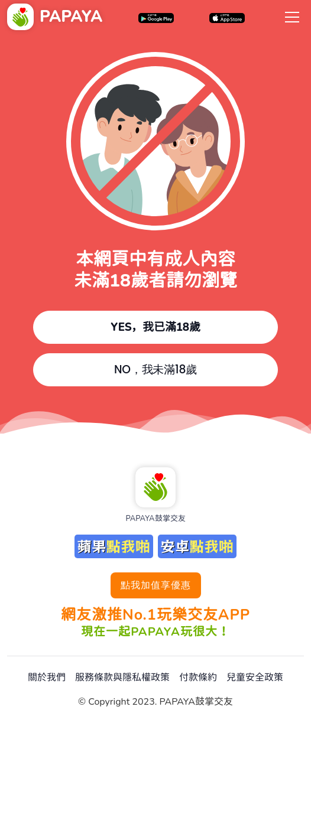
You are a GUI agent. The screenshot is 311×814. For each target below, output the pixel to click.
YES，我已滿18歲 (155, 327)
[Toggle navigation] (292, 16)
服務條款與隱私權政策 (122, 677)
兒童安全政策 (254, 677)
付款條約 (198, 677)
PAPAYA (71, 17)
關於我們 (47, 677)
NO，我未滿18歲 (155, 369)
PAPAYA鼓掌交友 (155, 518)
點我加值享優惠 (156, 585)
